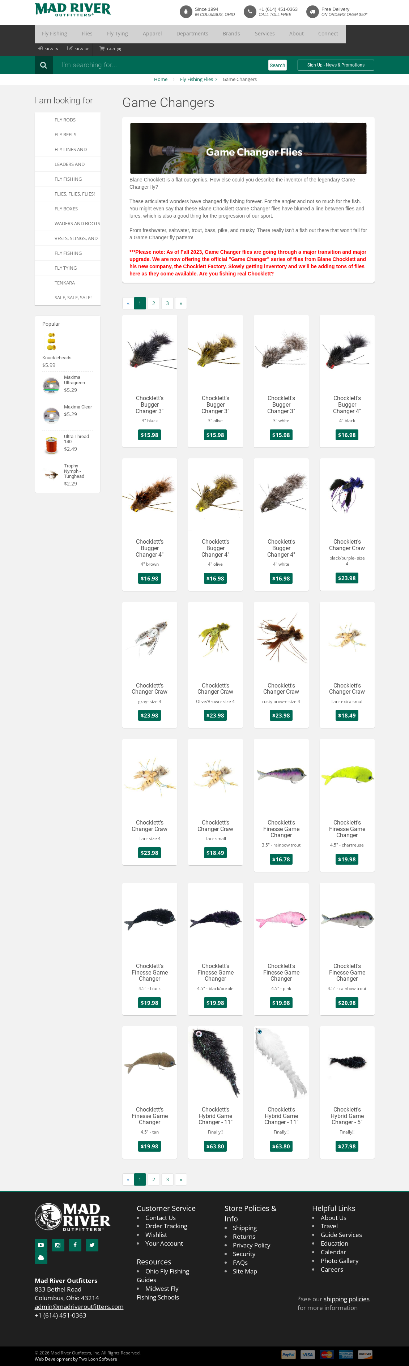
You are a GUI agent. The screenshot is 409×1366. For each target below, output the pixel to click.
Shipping (245, 1228)
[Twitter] (92, 1245)
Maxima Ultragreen (74, 379)
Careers (332, 1269)
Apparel (124, 34)
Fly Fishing (50, 34)
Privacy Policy (251, 1245)
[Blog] (41, 1257)
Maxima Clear (78, 407)
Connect (259, 34)
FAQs (240, 1262)
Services (211, 34)
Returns (244, 1236)
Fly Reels (65, 134)
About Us (333, 1217)
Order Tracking (166, 1226)
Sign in (53, 48)
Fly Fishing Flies (196, 79)
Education (334, 1243)
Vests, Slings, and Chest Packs (76, 240)
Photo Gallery (340, 1260)
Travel (329, 1226)
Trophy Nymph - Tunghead (74, 471)
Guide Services (341, 1234)
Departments (155, 34)
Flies (75, 34)
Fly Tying (97, 34)
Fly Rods (65, 119)
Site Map (245, 1271)
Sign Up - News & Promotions (336, 65)
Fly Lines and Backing (71, 151)
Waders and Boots (77, 223)
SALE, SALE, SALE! (73, 297)
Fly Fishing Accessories (69, 181)
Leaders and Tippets (70, 166)
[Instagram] (58, 1245)
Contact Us (160, 1217)
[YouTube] (41, 1245)
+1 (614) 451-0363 (278, 9)
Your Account (164, 1243)
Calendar (333, 1252)
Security (244, 1254)
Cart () (121, 48)
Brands (185, 34)
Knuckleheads (57, 357)
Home (160, 79)
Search (277, 65)
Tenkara (65, 282)
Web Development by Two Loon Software (76, 1359)
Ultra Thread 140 (76, 439)
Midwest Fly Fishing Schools (158, 1292)
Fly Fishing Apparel (68, 255)
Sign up (86, 48)
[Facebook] (75, 1245)
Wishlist (156, 1234)
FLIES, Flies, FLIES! (75, 193)
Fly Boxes (66, 208)
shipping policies (347, 1299)
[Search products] (130, 65)
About (235, 34)
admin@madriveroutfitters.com (79, 1306)
